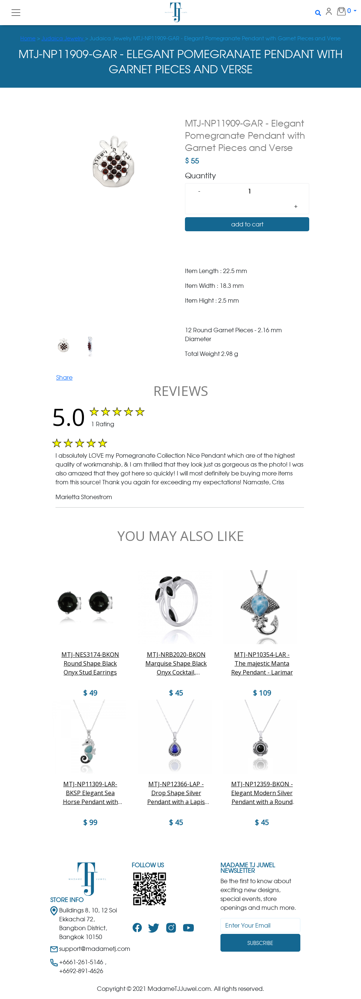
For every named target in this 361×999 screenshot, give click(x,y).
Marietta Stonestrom (83, 497)
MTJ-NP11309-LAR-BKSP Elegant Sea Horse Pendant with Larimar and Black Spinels (90, 793)
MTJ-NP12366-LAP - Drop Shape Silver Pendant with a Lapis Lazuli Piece (176, 793)
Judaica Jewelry (63, 38)
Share (64, 377)
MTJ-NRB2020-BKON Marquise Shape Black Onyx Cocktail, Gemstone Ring (176, 663)
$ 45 (176, 822)
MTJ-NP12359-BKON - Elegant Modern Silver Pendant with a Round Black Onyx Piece (262, 793)
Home (28, 38)
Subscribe (260, 943)
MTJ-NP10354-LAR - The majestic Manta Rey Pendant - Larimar (262, 663)
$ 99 (90, 822)
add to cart (247, 224)
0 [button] (340, 11)
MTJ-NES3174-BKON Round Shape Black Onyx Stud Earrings (90, 663)
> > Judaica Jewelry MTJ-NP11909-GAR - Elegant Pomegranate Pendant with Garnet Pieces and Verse (180, 38)
